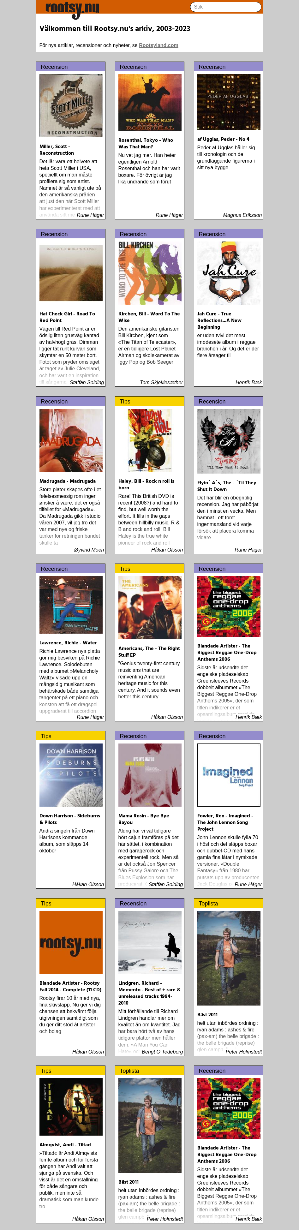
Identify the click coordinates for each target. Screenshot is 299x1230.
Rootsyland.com (158, 45)
